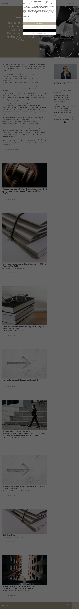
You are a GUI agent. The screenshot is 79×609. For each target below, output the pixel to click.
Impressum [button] (45, 33)
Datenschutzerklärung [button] (40, 33)
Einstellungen (48, 15)
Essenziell (30, 19)
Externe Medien (46, 19)
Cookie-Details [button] (35, 33)
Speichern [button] (39, 27)
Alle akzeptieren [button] (39, 23)
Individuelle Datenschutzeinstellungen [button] (39, 30)
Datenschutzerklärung (27, 15)
